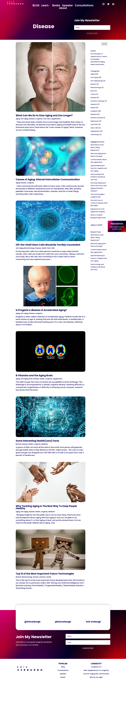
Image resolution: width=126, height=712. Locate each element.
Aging (18, 119)
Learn (45, 6)
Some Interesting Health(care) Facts (37, 440)
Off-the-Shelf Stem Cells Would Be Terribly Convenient (48, 244)
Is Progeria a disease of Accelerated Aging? (41, 310)
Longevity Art (96, 667)
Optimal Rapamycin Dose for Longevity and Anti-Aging (99, 168)
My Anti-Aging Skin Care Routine (96, 674)
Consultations (84, 6)
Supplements (56, 119)
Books (56, 6)
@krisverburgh (32, 621)
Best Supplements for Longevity (96, 670)
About (63, 8)
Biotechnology (29, 248)
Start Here (46, 119)
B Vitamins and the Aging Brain (34, 375)
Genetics (42, 577)
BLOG (36, 6)
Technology (95, 135)
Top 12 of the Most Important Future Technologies (45, 573)
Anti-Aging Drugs (97, 81)
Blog (63, 667)
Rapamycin (95, 121)
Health (44, 248)
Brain (31, 379)
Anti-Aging (24, 119)
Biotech (18, 444)
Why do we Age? (96, 677)
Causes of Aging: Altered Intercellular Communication (48, 179)
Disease (32, 119)
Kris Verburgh (93, 621)
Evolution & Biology (97, 101)
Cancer (93, 94)
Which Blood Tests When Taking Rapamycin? (97, 147)
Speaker (67, 6)
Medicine (44, 444)
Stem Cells (51, 248)
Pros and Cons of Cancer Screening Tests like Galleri (99, 203)
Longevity (38, 119)
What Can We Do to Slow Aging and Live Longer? (44, 115)
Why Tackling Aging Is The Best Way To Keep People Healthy (46, 507)
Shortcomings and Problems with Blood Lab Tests (98, 177)
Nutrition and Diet (97, 118)
